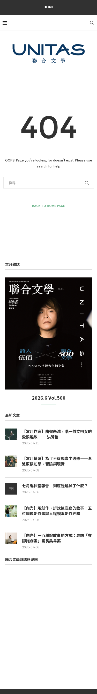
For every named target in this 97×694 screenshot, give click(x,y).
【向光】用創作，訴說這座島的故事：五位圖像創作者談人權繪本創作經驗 (57, 510)
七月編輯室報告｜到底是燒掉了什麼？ (55, 485)
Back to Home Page (48, 205)
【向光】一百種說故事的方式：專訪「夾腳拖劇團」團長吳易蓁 (57, 538)
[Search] (91, 22)
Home (48, 6)
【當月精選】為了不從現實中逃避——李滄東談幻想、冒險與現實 (57, 461)
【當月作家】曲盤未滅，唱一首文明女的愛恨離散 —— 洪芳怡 (57, 434)
